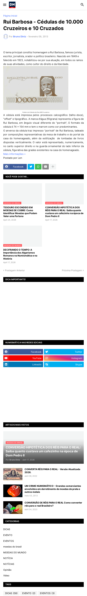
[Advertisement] (43, 394)
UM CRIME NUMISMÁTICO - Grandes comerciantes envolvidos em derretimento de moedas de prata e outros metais (53, 488)
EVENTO (7, 535)
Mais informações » (14, 153)
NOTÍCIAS (8, 564)
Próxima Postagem (72, 270)
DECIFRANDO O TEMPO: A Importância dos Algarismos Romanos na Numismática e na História (20, 254)
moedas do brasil (12, 546)
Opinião (7, 569)
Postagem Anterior (15, 270)
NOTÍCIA (8, 558)
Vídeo (6, 575)
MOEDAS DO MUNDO (14, 552)
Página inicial (10, 16)
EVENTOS (8, 541)
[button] (4, 5)
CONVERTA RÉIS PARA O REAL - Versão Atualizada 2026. (52, 470)
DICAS (6, 529)
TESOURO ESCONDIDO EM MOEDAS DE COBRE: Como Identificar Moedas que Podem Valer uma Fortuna (20, 212)
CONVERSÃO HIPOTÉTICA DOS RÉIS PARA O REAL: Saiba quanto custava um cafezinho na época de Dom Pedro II (64, 212)
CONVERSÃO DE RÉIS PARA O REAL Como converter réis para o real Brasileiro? (53, 504)
